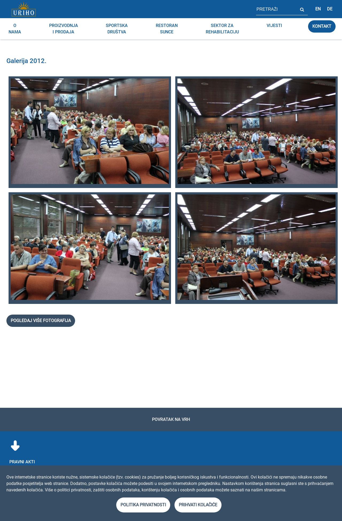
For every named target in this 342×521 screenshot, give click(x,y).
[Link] (23, 9)
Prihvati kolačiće (198, 504)
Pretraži (302, 9)
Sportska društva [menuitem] (117, 28)
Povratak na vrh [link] (171, 419)
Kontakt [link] (321, 26)
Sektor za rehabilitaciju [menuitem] (222, 28)
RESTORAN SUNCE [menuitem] (167, 28)
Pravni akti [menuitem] (22, 461)
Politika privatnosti (143, 504)
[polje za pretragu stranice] (276, 9)
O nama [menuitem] (15, 28)
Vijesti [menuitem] (274, 25)
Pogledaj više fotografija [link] (41, 320)
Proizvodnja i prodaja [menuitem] (63, 28)
